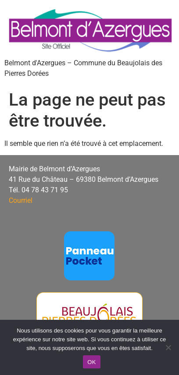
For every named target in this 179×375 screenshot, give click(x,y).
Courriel (20, 200)
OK (91, 362)
